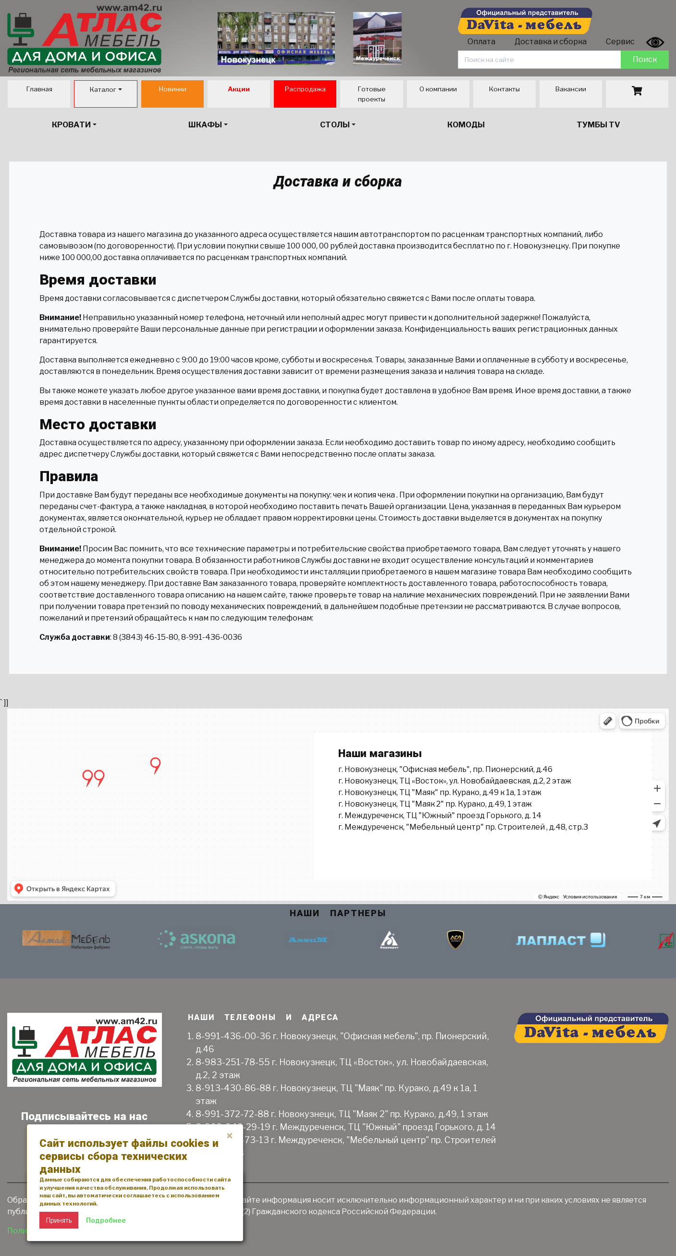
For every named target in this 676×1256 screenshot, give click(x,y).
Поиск (645, 59)
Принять (59, 1220)
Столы (335, 124)
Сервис (620, 41)
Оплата (481, 41)
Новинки (172, 89)
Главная (39, 89)
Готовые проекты (371, 93)
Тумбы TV (598, 124)
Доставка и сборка (551, 41)
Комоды (466, 124)
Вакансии (570, 89)
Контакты (504, 89)
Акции (239, 89)
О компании (438, 89)
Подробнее (106, 1220)
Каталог (102, 89)
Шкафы (205, 124)
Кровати (71, 124)
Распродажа (305, 89)
